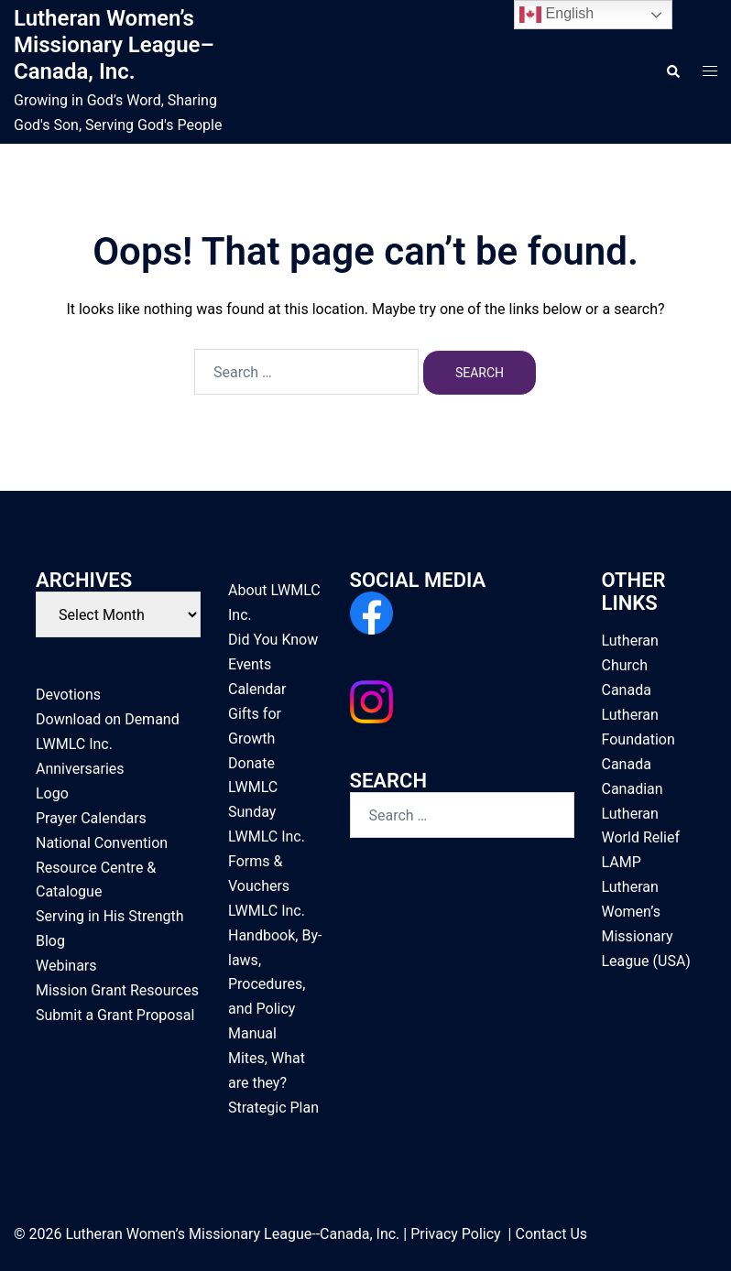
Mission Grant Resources (117, 990)
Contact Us (551, 1234)
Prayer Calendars (91, 818)
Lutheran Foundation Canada (638, 739)
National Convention (102, 843)
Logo (52, 793)
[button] (672, 71)
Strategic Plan (273, 1107)
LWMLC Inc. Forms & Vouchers (266, 861)
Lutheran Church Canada (630, 665)
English (556, 15)
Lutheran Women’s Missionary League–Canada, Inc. (114, 44)
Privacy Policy (455, 1234)
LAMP (621, 862)
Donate (251, 763)
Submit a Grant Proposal (115, 1015)
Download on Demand (108, 719)
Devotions (68, 694)
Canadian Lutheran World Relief (641, 813)
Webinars (66, 965)
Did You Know (273, 639)
